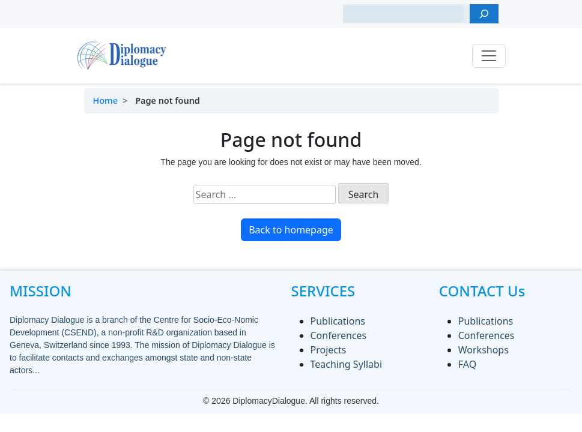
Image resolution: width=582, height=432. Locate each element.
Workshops (483, 349)
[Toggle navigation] (489, 56)
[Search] (484, 13)
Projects (329, 349)
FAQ (467, 364)
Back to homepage (291, 229)
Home (105, 100)
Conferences (339, 335)
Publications (338, 321)
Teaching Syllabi (347, 364)
